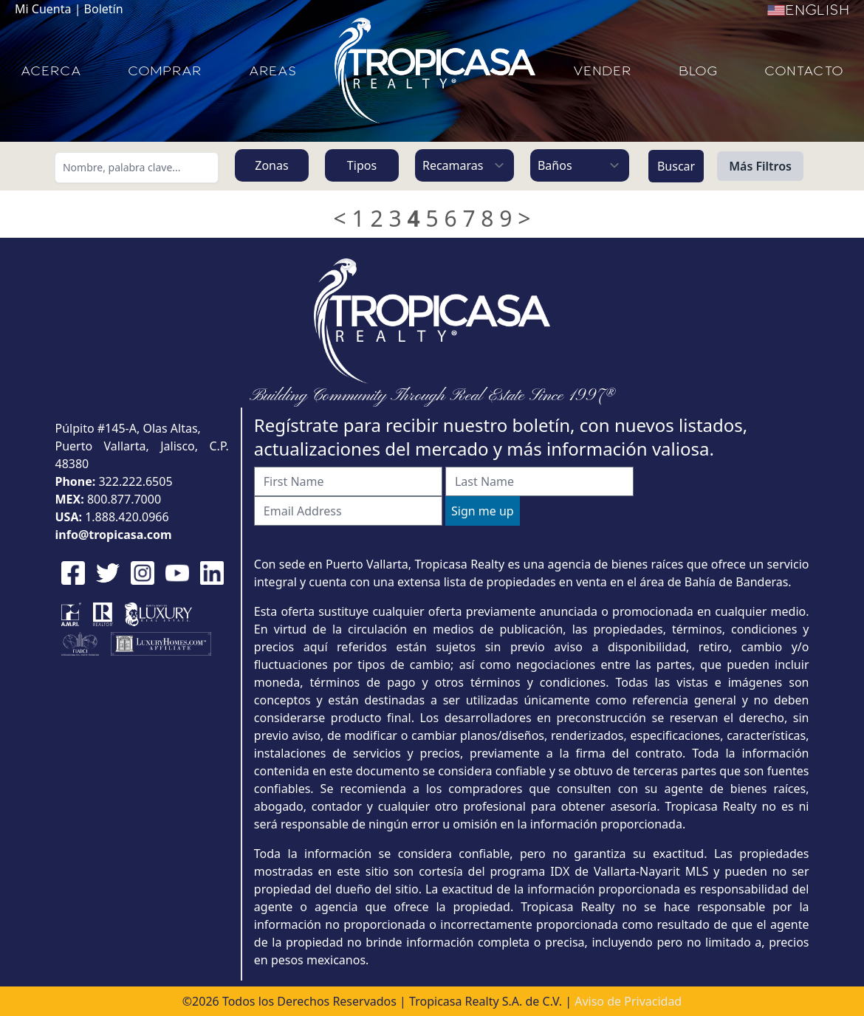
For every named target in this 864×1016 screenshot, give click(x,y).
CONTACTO (803, 70)
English (808, 10)
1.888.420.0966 (127, 517)
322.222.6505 (135, 481)
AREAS (273, 70)
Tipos (362, 165)
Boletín (103, 9)
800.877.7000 (124, 499)
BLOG (698, 70)
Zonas (271, 165)
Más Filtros (760, 166)
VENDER (602, 70)
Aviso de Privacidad (628, 1001)
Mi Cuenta (43, 9)
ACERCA (51, 70)
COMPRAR (165, 70)
